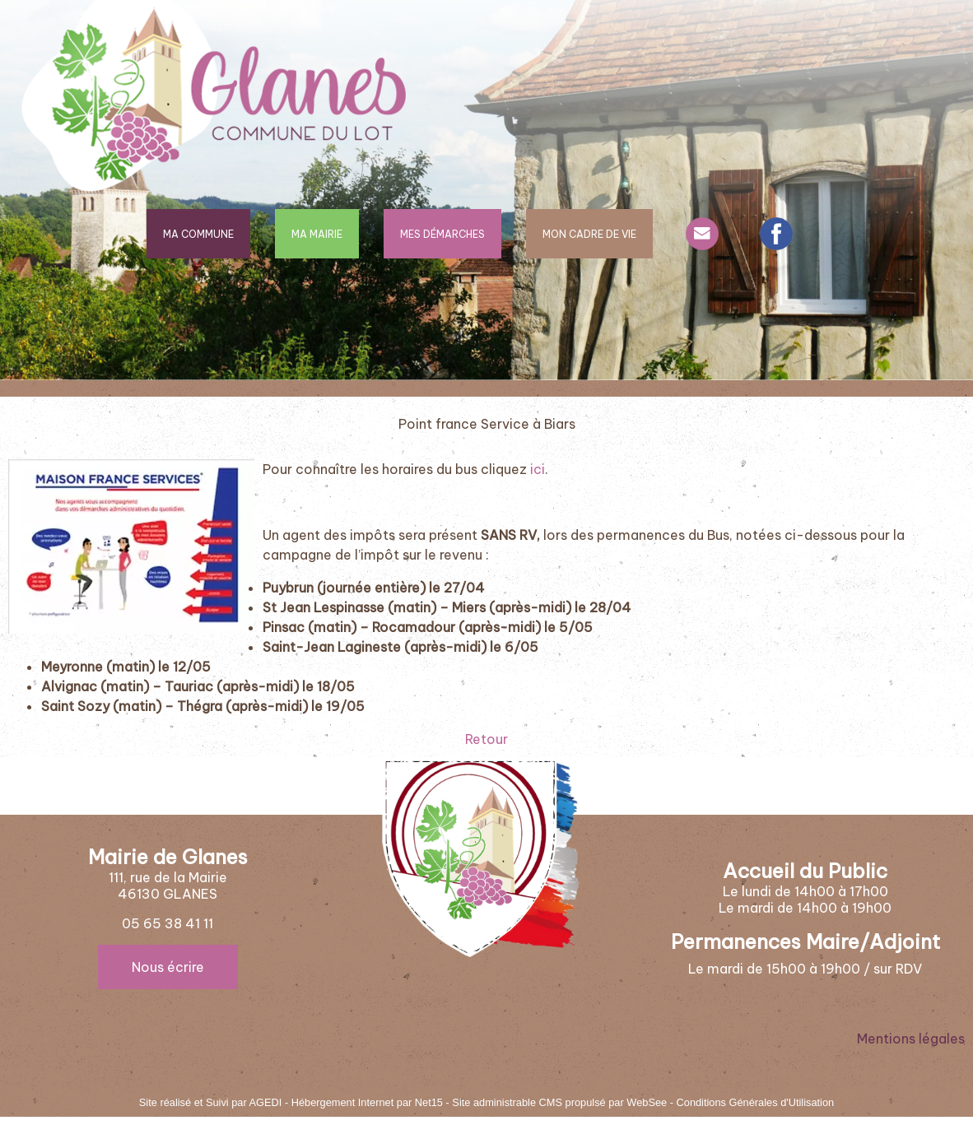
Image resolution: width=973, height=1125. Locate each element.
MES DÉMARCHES (442, 234)
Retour (486, 739)
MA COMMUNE (198, 234)
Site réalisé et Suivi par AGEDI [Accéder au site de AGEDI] (210, 1102)
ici (537, 469)
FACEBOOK (776, 233)
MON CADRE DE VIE (589, 234)
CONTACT (702, 233)
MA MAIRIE (316, 234)
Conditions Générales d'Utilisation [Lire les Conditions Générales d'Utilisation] (756, 1102)
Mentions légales (911, 1038)
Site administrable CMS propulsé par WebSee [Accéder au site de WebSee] (559, 1102)
